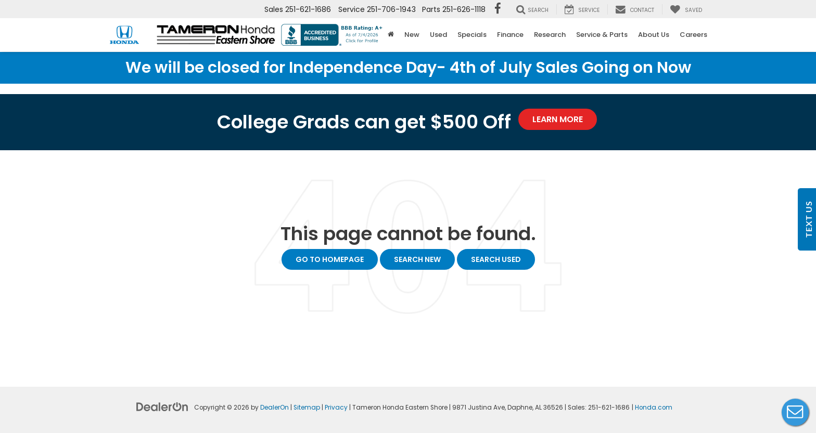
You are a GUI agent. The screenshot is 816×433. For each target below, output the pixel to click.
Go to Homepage (330, 259)
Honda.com (653, 407)
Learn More (557, 119)
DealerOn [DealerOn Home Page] (274, 407)
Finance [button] (510, 35)
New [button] (411, 35)
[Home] (390, 34)
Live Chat (795, 412)
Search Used (496, 259)
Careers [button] (693, 35)
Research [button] (550, 35)
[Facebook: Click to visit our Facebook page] (497, 9)
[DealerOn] (162, 406)
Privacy (336, 407)
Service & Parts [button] (602, 35)
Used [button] (438, 35)
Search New (417, 259)
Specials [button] (472, 35)
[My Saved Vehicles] (686, 9)
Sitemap (307, 407)
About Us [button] (653, 35)
